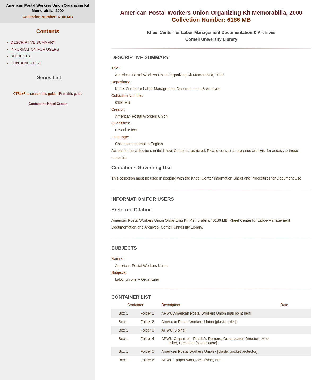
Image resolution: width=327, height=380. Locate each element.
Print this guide (70, 94)
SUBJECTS (20, 56)
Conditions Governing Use (141, 167)
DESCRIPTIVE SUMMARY (33, 42)
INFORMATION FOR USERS (35, 49)
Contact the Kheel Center (48, 104)
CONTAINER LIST (26, 63)
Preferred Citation (131, 209)
